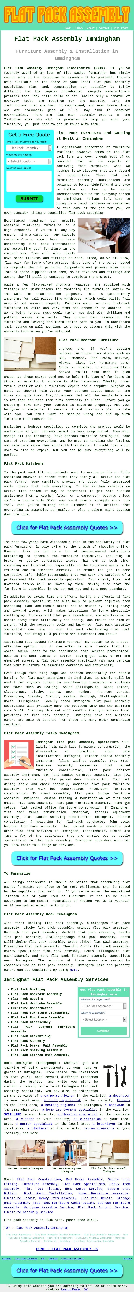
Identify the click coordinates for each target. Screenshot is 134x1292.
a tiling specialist (62, 1100)
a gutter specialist (34, 1124)
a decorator (119, 1095)
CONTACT (104, 28)
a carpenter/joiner (57, 1095)
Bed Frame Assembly (84, 1179)
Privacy (127, 1259)
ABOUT (91, 28)
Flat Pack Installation (48, 1193)
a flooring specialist (78, 1114)
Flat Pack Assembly (26, 1259)
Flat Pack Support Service (103, 1207)
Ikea (80, 363)
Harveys (121, 358)
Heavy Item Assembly (57, 1198)
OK (86, 1289)
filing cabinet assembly (81, 761)
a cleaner (25, 1119)
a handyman (114, 1105)
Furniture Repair (19, 1198)
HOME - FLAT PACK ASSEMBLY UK (67, 1249)
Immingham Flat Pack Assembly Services (56, 979)
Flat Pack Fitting (42, 1189)
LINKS (79, 28)
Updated (53, 1259)
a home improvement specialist (69, 1110)
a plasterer (38, 1128)
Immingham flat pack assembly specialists (77, 742)
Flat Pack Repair (96, 1198)
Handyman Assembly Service (48, 1207)
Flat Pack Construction (39, 1179)
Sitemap (6, 1259)
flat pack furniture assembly (83, 803)
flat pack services (34, 831)
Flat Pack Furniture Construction (63, 1203)
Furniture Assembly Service (28, 1212)
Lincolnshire (94, 831)
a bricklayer (104, 1124)
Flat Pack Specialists (84, 1184)
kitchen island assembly (107, 756)
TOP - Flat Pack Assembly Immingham (36, 1228)
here (73, 970)
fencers (123, 1100)
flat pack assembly (112, 82)
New (43, 1259)
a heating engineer (58, 1105)
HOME (68, 28)
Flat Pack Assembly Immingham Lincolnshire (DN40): (55, 68)
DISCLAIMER (121, 28)
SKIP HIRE (12, 1114)
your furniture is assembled (38, 665)
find (19, 923)
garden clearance (99, 1128)
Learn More (70, 1289)
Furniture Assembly (40, 1184)
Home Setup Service (83, 1189)
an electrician (87, 1119)
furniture (121, 147)
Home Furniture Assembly (103, 1193)
